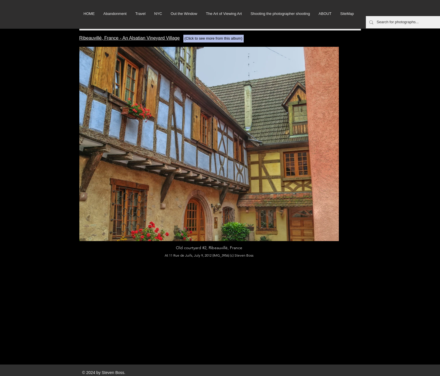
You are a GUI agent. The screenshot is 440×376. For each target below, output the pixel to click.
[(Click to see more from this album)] (213, 38)
